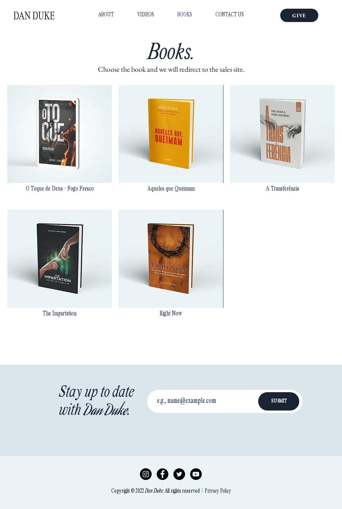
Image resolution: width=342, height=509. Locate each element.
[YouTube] (196, 474)
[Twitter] (179, 474)
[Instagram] (146, 474)
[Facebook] (162, 474)
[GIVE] (299, 15)
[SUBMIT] (278, 401)
